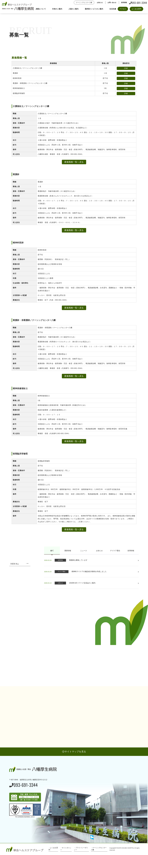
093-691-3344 (138, 3)
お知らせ (99, 551)
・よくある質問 (53, 849)
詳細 (126, 68)
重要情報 (67, 551)
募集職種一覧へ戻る (74, 162)
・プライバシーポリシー (81, 849)
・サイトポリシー (65, 849)
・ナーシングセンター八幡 (99, 849)
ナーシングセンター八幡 (84, 2)
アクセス (123, 9)
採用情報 (131, 551)
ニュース (83, 551)
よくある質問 (136, 9)
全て (52, 551)
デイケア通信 (115, 551)
